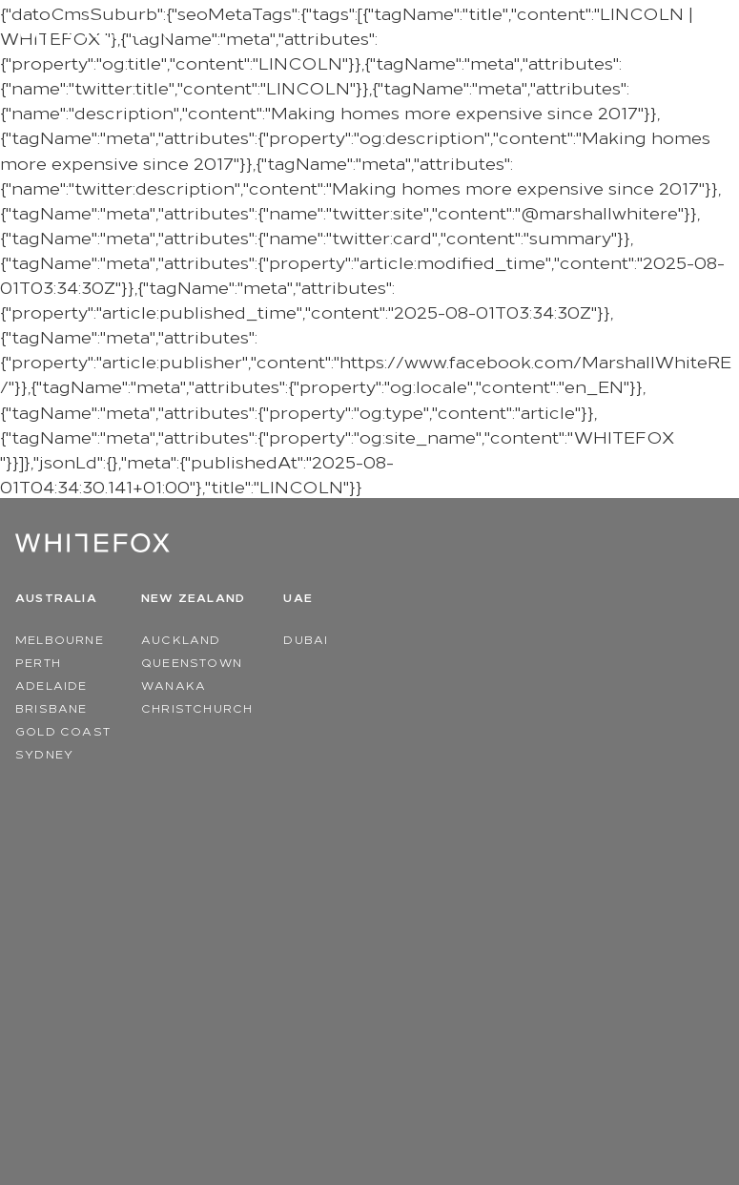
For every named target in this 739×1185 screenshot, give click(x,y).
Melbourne (59, 639)
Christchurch (197, 707)
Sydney (44, 753)
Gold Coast (63, 730)
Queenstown (191, 662)
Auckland (181, 639)
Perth (38, 662)
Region (647, 29)
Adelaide (51, 684)
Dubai (305, 639)
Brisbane (51, 707)
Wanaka (173, 684)
